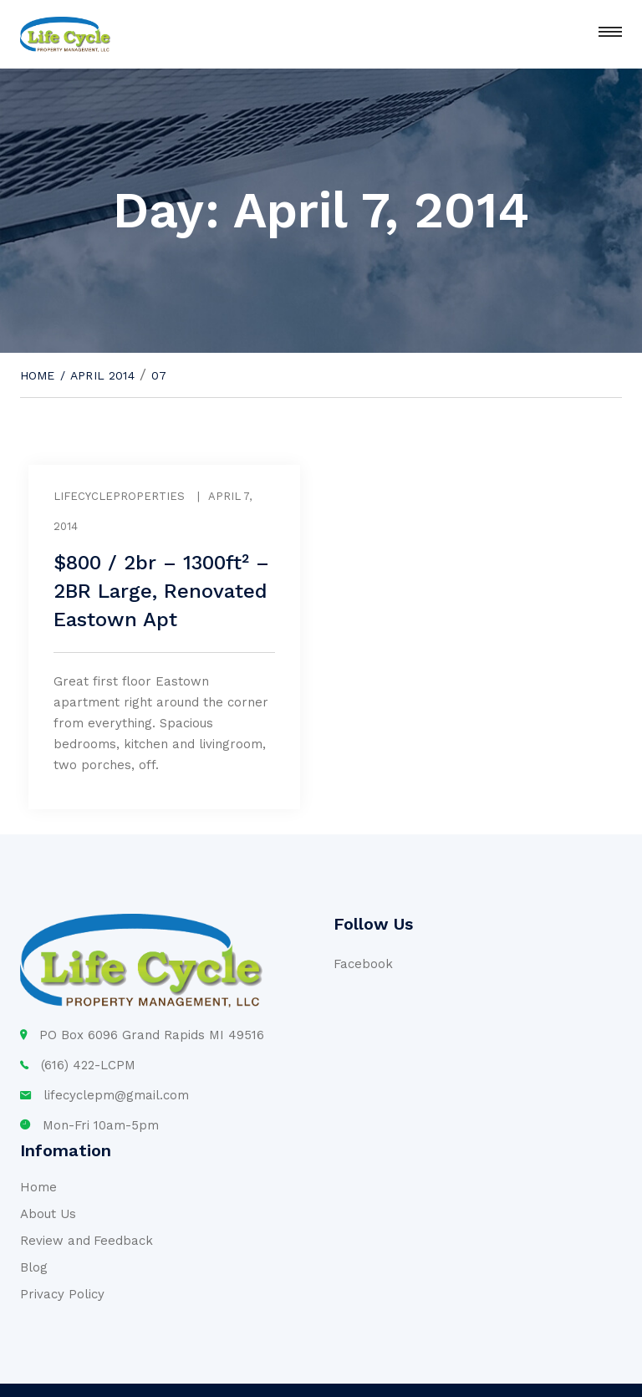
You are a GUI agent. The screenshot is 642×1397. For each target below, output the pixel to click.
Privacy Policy (62, 1294)
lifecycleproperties (119, 496)
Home (37, 375)
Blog (34, 1267)
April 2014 (102, 375)
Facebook (363, 963)
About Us (48, 1213)
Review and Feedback (86, 1240)
